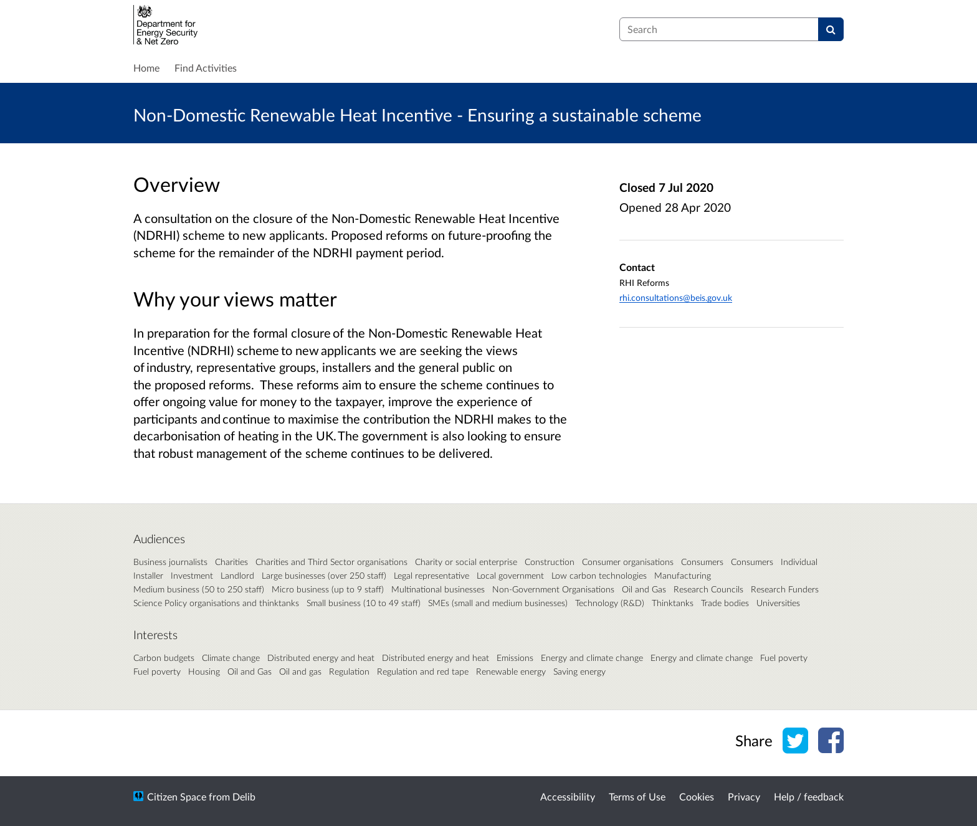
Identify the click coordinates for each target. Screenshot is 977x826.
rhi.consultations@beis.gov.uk (675, 297)
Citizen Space (176, 796)
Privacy (744, 796)
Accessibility (567, 796)
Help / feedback (809, 796)
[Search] (831, 29)
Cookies (696, 796)
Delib (243, 796)
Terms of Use (637, 796)
